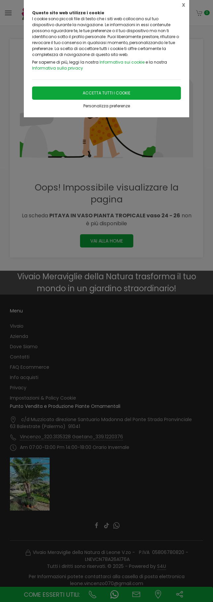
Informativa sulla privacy (57, 68)
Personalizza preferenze (106, 106)
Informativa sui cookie (122, 62)
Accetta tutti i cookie (106, 93)
